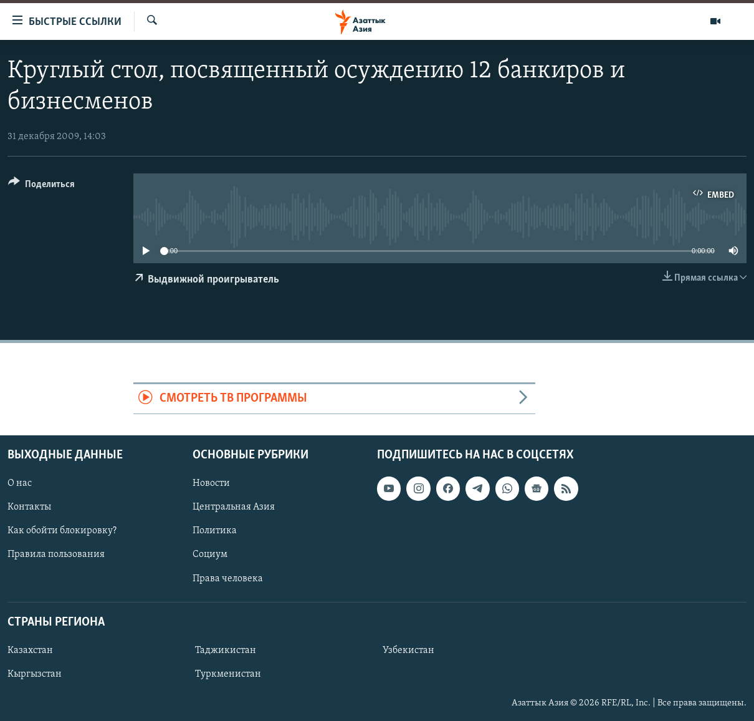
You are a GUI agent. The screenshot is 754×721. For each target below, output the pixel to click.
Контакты (29, 507)
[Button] (41, 186)
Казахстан (30, 651)
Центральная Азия (234, 507)
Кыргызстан (34, 674)
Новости (211, 483)
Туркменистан (228, 674)
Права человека (228, 578)
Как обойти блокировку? (62, 531)
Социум (210, 554)
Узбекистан (408, 651)
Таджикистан (225, 651)
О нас (19, 483)
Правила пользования (56, 554)
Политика (215, 531)
